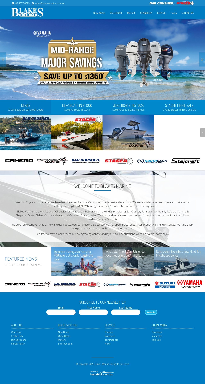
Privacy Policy (18, 343)
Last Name (125, 310)
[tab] (25, 107)
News (108, 343)
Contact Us (188, 12)
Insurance (110, 335)
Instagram (157, 335)
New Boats (99, 12)
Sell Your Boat (65, 343)
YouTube (156, 339)
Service (161, 12)
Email (61, 310)
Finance (109, 332)
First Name (93, 310)
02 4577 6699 (22, 3)
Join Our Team (18, 339)
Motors (131, 12)
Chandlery (146, 12)
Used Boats (116, 12)
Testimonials (111, 339)
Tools (173, 12)
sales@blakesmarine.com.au (50, 3)
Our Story (16, 332)
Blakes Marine (102, 363)
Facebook (157, 332)
